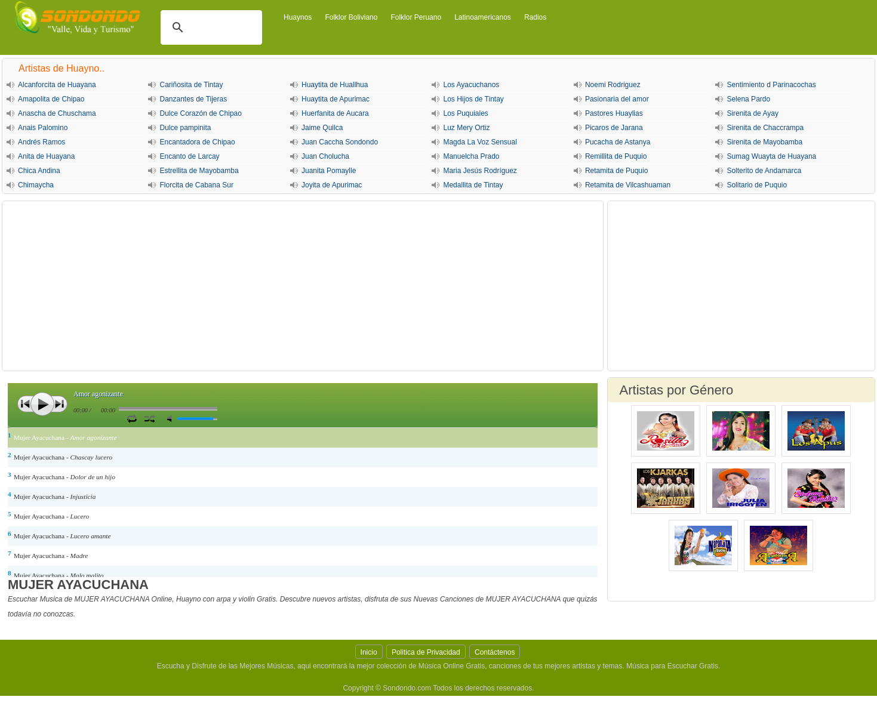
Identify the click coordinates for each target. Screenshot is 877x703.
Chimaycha (36, 185)
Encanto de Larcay (189, 156)
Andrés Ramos (41, 142)
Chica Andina (39, 170)
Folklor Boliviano (351, 17)
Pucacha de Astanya (617, 142)
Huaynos (298, 17)
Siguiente (59, 404)
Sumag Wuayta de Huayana (771, 156)
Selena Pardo (748, 99)
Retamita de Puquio (616, 170)
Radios (535, 17)
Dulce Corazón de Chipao (200, 113)
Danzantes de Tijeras (193, 99)
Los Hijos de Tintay (473, 99)
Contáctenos (495, 652)
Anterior (25, 404)
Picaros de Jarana (614, 128)
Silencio (172, 418)
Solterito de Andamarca (764, 170)
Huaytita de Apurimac (335, 99)
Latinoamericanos (482, 17)
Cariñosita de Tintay (191, 85)
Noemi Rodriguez (613, 85)
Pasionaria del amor (617, 99)
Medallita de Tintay (473, 185)
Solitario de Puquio (757, 185)
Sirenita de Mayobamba (764, 142)
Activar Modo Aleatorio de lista (149, 418)
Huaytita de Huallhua (334, 85)
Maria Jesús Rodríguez (479, 170)
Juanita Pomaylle (328, 170)
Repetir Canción (131, 418)
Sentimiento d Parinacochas (771, 85)
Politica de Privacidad (426, 652)
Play (42, 404)
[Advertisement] (302, 285)
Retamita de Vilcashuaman (627, 185)
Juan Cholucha (325, 156)
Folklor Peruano (415, 17)
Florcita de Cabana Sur (196, 185)
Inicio (369, 652)
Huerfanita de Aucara (335, 113)
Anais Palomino (42, 128)
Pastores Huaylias (614, 113)
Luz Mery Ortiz (466, 128)
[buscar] (209, 27)
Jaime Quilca (322, 128)
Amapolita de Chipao (51, 99)
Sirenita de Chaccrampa (765, 128)
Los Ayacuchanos (471, 85)
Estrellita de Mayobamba (198, 170)
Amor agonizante (98, 394)
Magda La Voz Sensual (479, 142)
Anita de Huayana (46, 156)
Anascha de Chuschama (57, 113)
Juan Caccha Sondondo (339, 142)
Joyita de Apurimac (331, 185)
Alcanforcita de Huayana (57, 85)
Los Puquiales (465, 113)
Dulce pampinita (185, 128)
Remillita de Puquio (616, 156)
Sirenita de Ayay (752, 113)
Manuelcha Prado (471, 156)
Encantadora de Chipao (197, 142)
